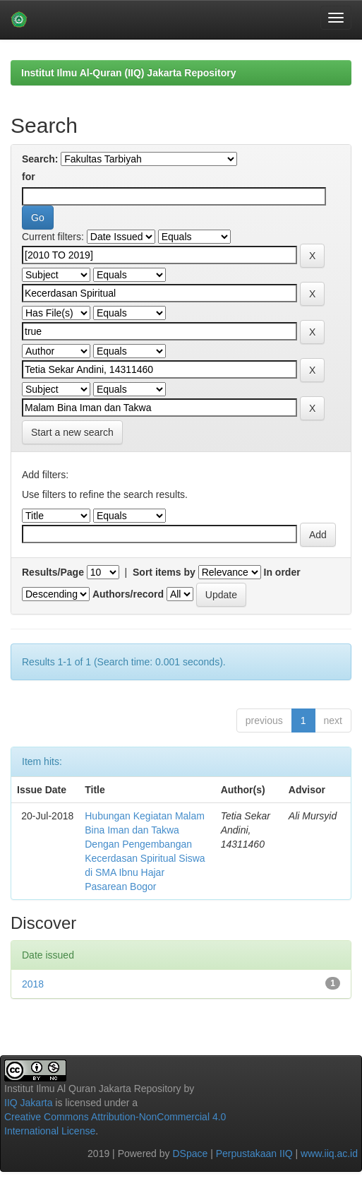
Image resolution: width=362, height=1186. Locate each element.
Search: (40, 159)
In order (282, 572)
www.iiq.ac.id (329, 1153)
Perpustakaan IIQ (254, 1153)
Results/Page (53, 572)
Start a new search (72, 432)
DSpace (189, 1153)
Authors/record (128, 594)
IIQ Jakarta (28, 1102)
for (28, 176)
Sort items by (164, 572)
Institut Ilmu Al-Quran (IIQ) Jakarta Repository (128, 72)
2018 (33, 984)
